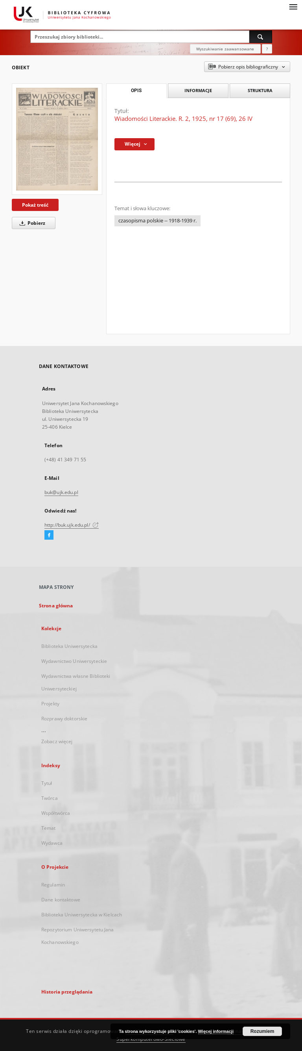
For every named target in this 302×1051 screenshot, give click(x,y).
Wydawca (52, 843)
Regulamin (53, 884)
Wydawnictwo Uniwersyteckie (74, 661)
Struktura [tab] (260, 90)
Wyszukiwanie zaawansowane (225, 49)
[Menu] (293, 6)
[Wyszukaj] (260, 36)
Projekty (50, 703)
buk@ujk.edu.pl (61, 492)
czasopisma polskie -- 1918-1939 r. (157, 220)
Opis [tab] (136, 90)
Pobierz (31, 223)
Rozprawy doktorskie (64, 718)
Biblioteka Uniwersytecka (69, 646)
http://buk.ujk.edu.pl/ (71, 525)
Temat (48, 828)
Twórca (49, 798)
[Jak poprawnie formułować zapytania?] (267, 49)
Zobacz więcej (57, 741)
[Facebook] (48, 535)
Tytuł (46, 783)
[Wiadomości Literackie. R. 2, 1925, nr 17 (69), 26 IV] (57, 139)
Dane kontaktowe (60, 899)
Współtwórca (55, 813)
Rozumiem (262, 1031)
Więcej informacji (216, 1031)
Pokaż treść (35, 205)
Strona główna (56, 605)
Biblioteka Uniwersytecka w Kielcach (81, 914)
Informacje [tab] (198, 90)
